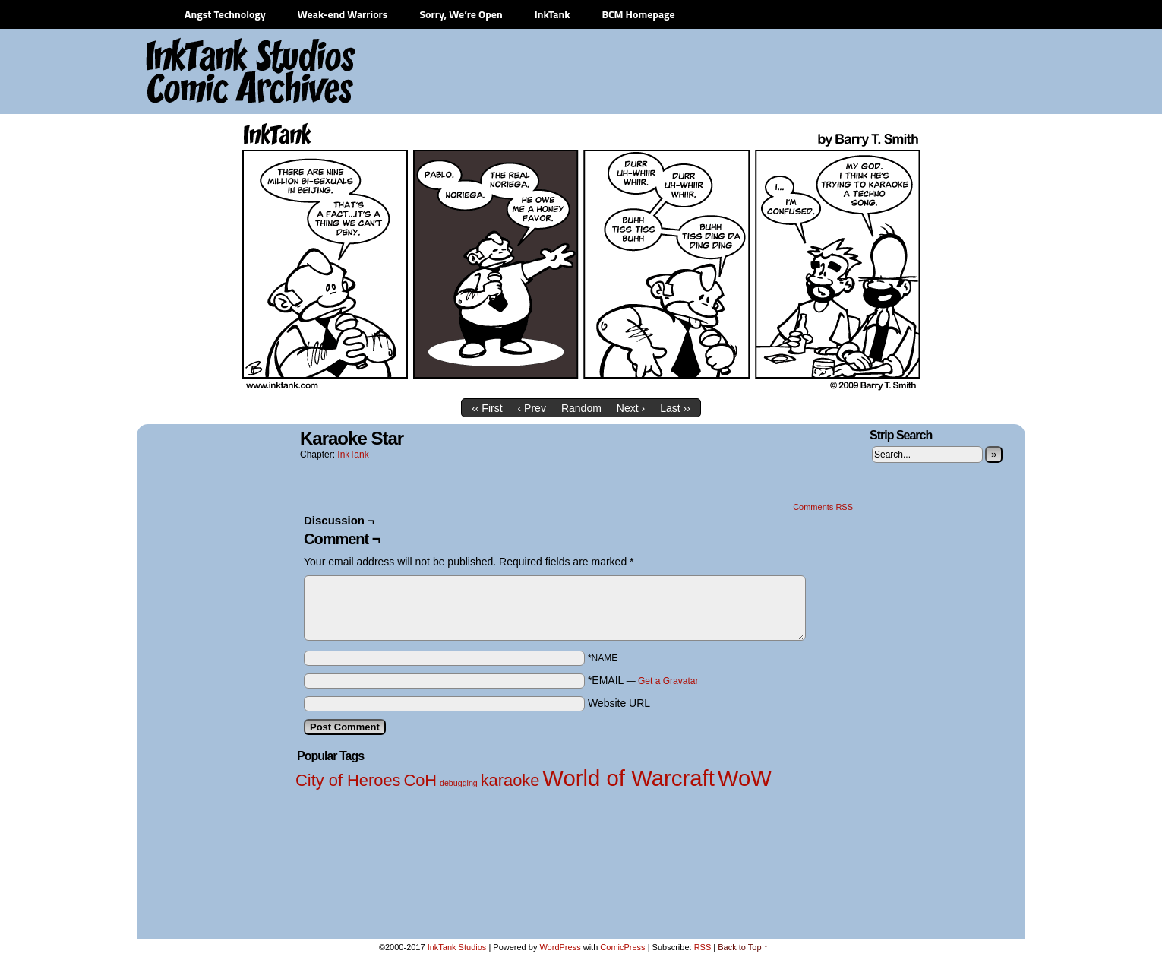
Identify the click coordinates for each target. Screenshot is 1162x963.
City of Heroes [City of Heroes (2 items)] (348, 780)
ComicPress (622, 947)
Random (581, 408)
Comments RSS (823, 507)
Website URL (619, 703)
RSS (703, 947)
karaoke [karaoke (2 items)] (510, 780)
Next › (631, 408)
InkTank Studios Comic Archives (205, 72)
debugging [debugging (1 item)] (459, 782)
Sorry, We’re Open (460, 14)
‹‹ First (487, 408)
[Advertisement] (740, 72)
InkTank (552, 14)
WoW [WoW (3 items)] (745, 777)
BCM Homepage (638, 14)
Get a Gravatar (668, 681)
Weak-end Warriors (343, 14)
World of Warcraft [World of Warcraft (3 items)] (628, 777)
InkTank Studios (457, 947)
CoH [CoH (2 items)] (420, 780)
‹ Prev (532, 408)
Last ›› (675, 408)
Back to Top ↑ (743, 947)
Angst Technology (225, 14)
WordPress (559, 947)
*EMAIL (643, 680)
